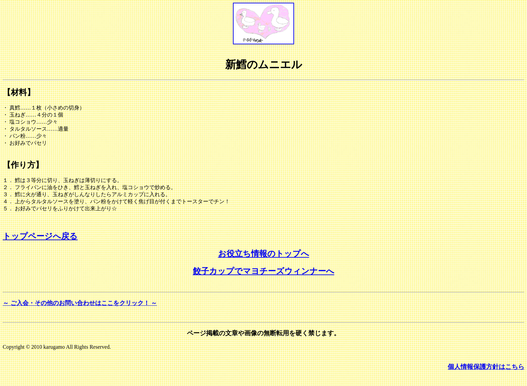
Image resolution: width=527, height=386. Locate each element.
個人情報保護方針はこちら (486, 366)
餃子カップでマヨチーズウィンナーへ (263, 271)
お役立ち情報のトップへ (263, 253)
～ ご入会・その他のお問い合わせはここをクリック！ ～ (80, 303)
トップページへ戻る (40, 236)
